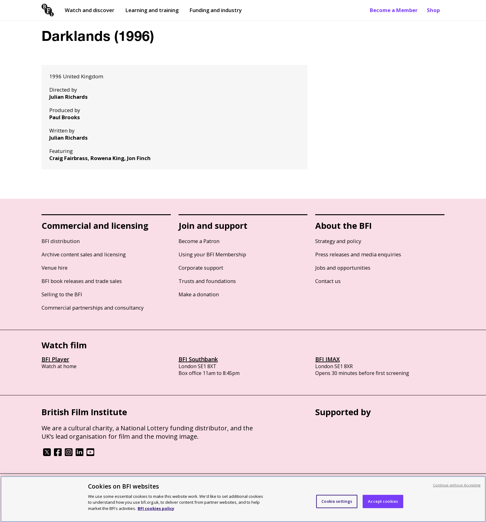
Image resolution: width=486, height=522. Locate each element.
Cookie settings (336, 503)
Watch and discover (89, 10)
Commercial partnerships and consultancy (93, 307)
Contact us (328, 281)
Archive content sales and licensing (84, 254)
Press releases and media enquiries (358, 254)
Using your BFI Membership (212, 254)
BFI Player (55, 359)
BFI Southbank (198, 359)
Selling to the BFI (62, 294)
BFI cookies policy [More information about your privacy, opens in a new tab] (156, 510)
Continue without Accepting (457, 487)
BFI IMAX (327, 359)
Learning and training (152, 10)
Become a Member (394, 10)
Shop (433, 10)
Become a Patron (199, 241)
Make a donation (199, 294)
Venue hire (55, 267)
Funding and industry (215, 10)
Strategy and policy (338, 241)
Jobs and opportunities (342, 267)
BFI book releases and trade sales (82, 281)
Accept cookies (383, 503)
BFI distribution (61, 241)
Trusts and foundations (207, 281)
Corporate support (201, 267)
